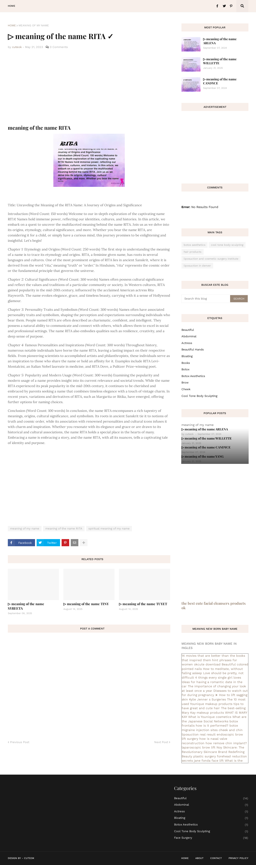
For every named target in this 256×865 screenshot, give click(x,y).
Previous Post (19, 742)
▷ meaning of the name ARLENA (220, 41)
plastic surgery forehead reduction (220, 756)
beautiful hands (192, 349)
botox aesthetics (194, 244)
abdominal (188, 336)
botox (185, 369)
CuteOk (29, 858)
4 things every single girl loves (218, 677)
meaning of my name (34, 25)
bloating (187, 356)
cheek (185, 389)
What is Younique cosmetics (209, 717)
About (199, 858)
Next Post (161, 742)
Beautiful (187, 329)
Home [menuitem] (11, 5)
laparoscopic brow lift (198, 747)
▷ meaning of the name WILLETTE (220, 61)
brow (185, 382)
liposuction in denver (197, 265)
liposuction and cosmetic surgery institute (211, 258)
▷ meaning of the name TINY (86, 604)
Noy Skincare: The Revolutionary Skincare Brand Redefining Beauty (213, 752)
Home (12, 25)
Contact (216, 858)
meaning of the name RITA (63, 528)
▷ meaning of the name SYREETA (26, 606)
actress (186, 343)
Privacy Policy (238, 858)
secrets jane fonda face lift (203, 760)
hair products (192, 251)
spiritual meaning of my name (109, 528)
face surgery (211, 838)
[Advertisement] (89, 87)
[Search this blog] (206, 298)
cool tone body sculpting (227, 244)
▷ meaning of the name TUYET (143, 604)
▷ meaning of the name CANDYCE (220, 81)
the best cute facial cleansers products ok (213, 605)
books (185, 363)
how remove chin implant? (226, 743)
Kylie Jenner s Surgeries (207, 699)
